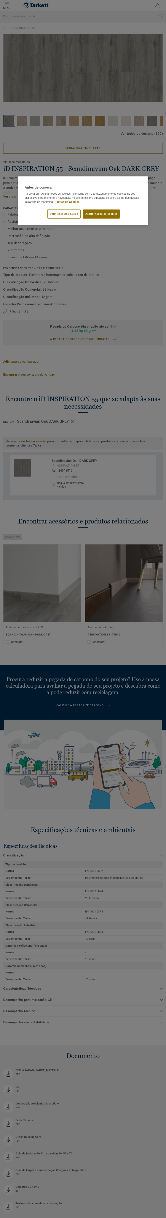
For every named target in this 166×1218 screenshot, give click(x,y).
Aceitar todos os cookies (101, 213)
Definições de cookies (64, 213)
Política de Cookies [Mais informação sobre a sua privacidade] (67, 201)
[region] (83, 200)
